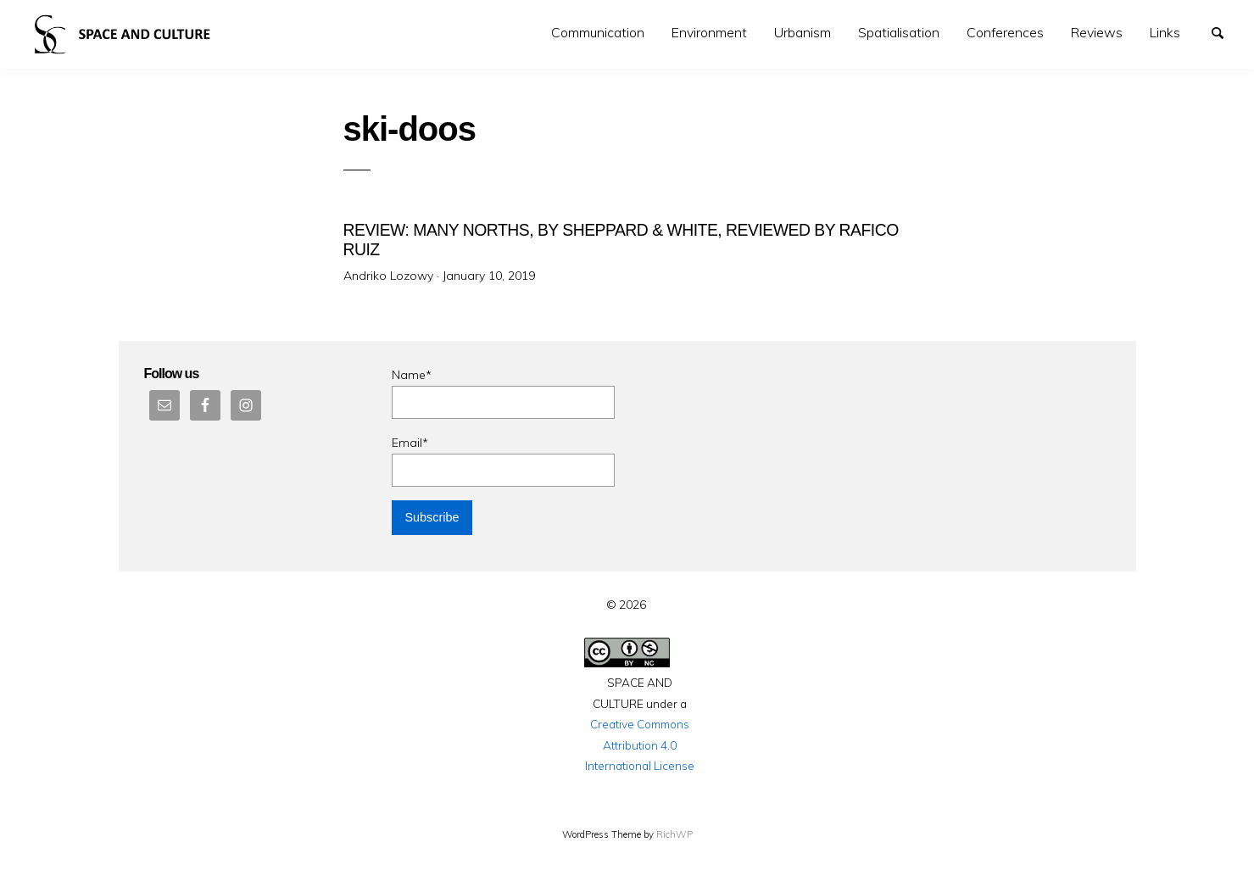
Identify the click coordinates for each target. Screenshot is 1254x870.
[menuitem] (598, 32)
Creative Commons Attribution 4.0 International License (639, 744)
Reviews (1097, 32)
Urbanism (802, 32)
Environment (709, 32)
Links (1165, 32)
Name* (503, 393)
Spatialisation (898, 32)
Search (1225, 31)
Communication (597, 32)
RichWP (674, 834)
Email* (503, 461)
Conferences (1005, 32)
